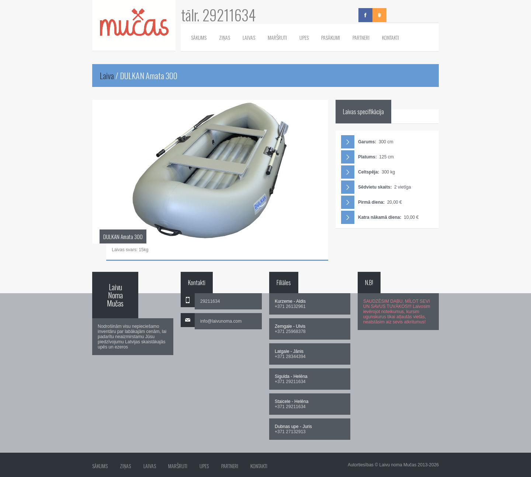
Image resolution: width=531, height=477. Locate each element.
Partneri (361, 37)
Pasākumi (330, 37)
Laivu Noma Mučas (115, 295)
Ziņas (224, 37)
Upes (304, 37)
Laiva (107, 75)
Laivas (249, 37)
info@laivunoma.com (221, 321)
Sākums (198, 37)
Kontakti (390, 37)
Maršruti (277, 37)
